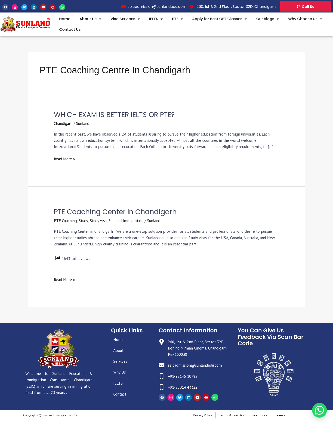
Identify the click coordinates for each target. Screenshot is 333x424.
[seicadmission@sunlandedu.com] (161, 365)
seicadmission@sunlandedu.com (195, 365)
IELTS (156, 19)
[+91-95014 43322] (161, 387)
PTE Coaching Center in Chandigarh (115, 212)
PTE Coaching (65, 220)
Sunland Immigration (125, 220)
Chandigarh (63, 123)
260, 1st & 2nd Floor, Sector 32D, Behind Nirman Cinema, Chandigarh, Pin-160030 (197, 348)
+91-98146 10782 (182, 376)
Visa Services (125, 19)
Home (64, 19)
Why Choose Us (305, 19)
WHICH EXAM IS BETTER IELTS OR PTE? (114, 115)
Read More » (64, 158)
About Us (90, 19)
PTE (177, 19)
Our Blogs (267, 19)
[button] (320, 414)
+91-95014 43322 (182, 387)
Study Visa (98, 220)
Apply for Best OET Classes (219, 19)
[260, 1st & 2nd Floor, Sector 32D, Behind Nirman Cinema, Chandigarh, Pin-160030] (161, 342)
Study (83, 220)
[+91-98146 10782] (161, 376)
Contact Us (70, 29)
